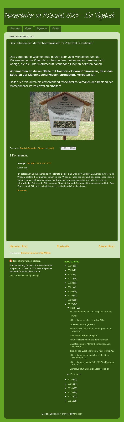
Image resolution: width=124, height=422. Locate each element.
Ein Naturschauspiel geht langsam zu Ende (91, 311)
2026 (70, 266)
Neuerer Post (18, 246)
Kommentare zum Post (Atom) (36, 253)
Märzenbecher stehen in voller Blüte (87, 320)
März (73, 308)
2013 (70, 392)
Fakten (28, 29)
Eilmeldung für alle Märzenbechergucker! (89, 369)
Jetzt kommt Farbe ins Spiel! (83, 335)
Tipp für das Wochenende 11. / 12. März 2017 (92, 351)
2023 (70, 278)
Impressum (42, 29)
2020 (70, 291)
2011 (70, 401)
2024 (70, 274)
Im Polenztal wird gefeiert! (82, 324)
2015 (70, 384)
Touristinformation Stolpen (27, 261)
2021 (70, 287)
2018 (70, 300)
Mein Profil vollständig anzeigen (25, 275)
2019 (70, 295)
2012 (70, 396)
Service (55, 29)
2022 (70, 283)
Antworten (22, 190)
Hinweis (74, 316)
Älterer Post (106, 246)
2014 (70, 388)
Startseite (14, 29)
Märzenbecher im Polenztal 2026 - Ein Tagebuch (59, 16)
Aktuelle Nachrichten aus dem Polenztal (89, 340)
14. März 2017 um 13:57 (39, 163)
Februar (74, 374)
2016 (70, 379)
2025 (70, 270)
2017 (70, 304)
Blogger (78, 414)
